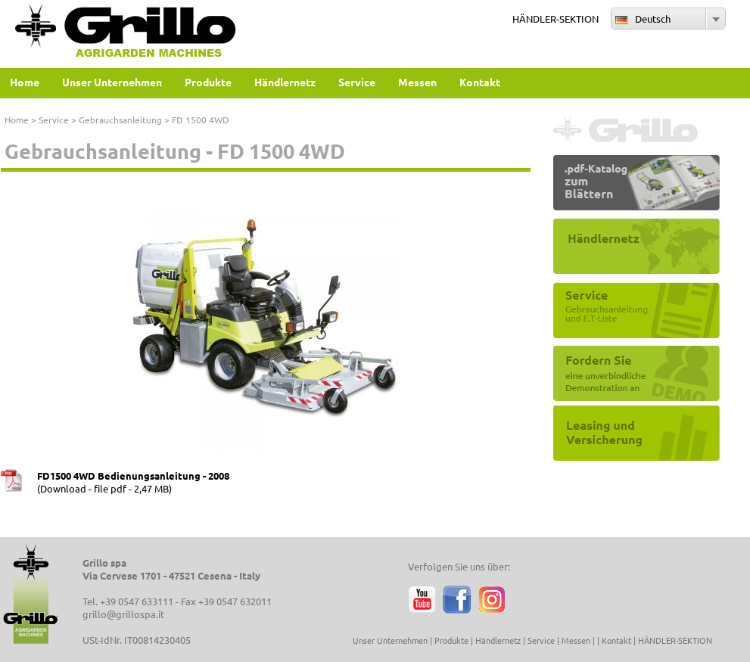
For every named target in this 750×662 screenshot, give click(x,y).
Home (17, 119)
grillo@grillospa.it (123, 614)
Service (54, 119)
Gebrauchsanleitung (120, 119)
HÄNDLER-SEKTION (555, 18)
